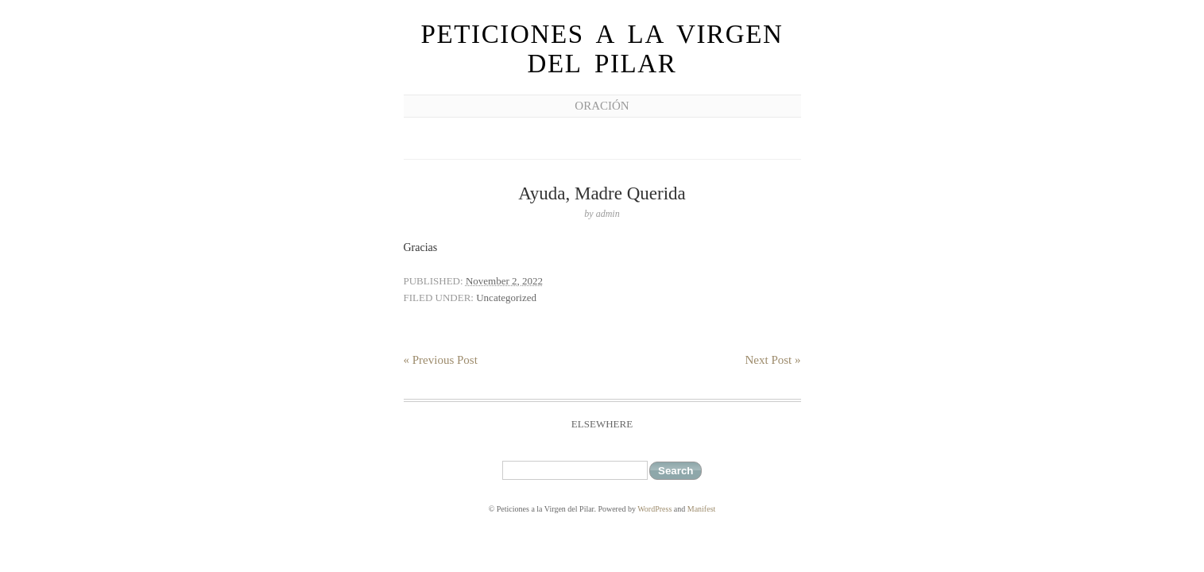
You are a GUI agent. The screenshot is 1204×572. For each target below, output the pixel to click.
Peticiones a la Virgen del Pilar (601, 49)
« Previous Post (441, 360)
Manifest (701, 508)
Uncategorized (506, 297)
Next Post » (772, 360)
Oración (602, 105)
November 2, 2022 (504, 281)
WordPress (654, 508)
